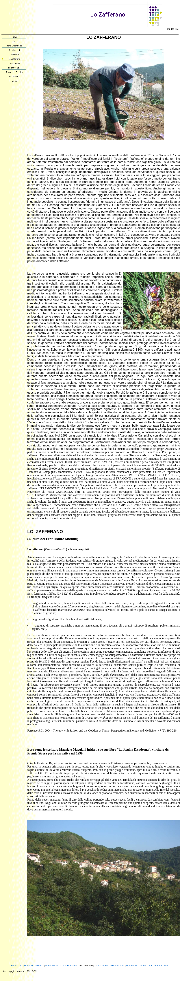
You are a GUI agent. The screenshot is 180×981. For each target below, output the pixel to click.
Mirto (166, 965)
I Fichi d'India (117, 965)
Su (20, 965)
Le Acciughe (101, 965)
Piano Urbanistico (33, 965)
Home (14, 965)
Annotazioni (51, 965)
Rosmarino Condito (136, 965)
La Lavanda (155, 965)
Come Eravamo (68, 965)
